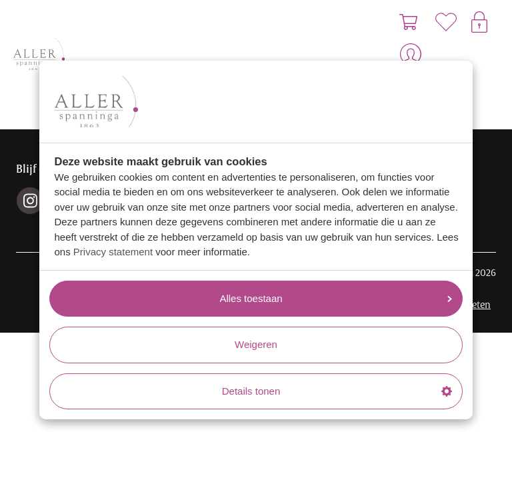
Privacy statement (113, 251)
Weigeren (256, 344)
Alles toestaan (335, 298)
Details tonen (337, 391)
